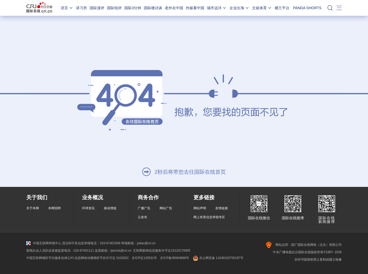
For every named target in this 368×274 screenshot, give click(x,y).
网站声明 (199, 208)
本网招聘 (54, 208)
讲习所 (81, 8)
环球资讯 (88, 208)
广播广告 (144, 208)
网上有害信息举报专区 (209, 217)
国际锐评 (114, 8)
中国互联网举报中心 (43, 243)
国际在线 (39, 8)
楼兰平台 (282, 8)
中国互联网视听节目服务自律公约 (50, 258)
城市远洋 (217, 8)
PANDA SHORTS (307, 8)
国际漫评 (97, 8)
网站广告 (166, 208)
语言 (67, 8)
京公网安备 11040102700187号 (217, 258)
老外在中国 (174, 8)
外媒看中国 (195, 8)
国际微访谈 (153, 8)
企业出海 (239, 8)
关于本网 (32, 208)
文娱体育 (262, 8)
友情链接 (221, 208)
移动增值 (110, 208)
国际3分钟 (132, 8)
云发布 (142, 217)
